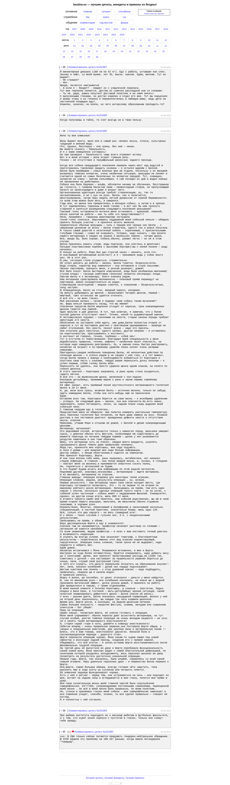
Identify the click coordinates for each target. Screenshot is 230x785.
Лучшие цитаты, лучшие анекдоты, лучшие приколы (115, 778)
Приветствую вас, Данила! (154, 13)
